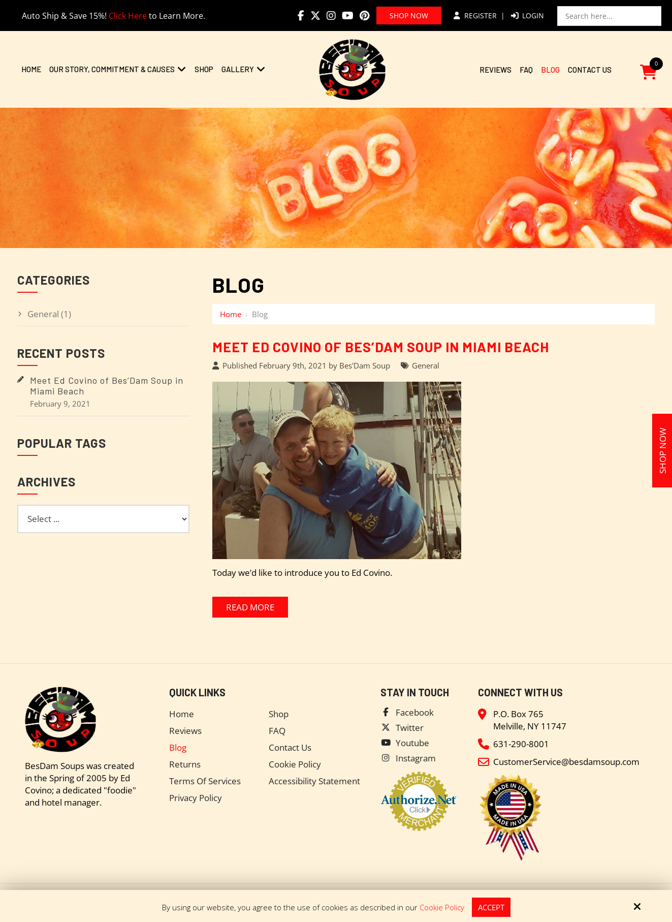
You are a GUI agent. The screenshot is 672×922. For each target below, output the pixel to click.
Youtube (412, 743)
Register (475, 15)
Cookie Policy (442, 907)
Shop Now (409, 15)
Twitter (410, 727)
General (425, 365)
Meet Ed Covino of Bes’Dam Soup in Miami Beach (380, 347)
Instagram (416, 758)
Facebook (415, 712)
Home (230, 314)
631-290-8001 (521, 744)
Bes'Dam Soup (364, 365)
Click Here (128, 15)
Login (527, 15)
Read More (250, 607)
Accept (491, 907)
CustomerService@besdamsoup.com (566, 761)
